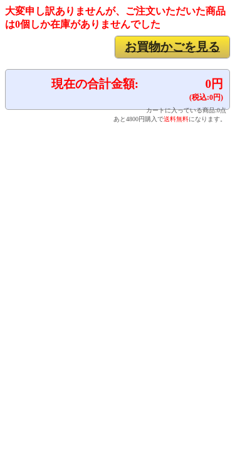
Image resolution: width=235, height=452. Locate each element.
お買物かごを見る (172, 46)
